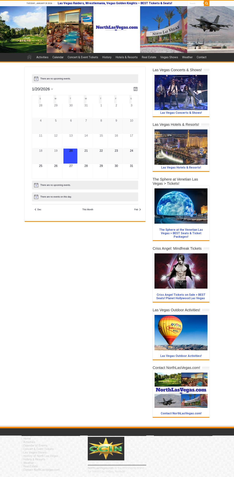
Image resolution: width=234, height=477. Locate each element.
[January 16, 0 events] (116, 140)
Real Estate (149, 57)
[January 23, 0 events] (116, 156)
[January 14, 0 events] (86, 140)
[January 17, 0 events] (131, 140)
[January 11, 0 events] (40, 140)
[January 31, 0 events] (131, 171)
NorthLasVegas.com (101, 468)
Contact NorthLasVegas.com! (181, 413)
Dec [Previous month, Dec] (38, 209)
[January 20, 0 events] (70, 156)
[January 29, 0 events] (101, 171)
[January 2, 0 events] (116, 110)
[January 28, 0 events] (86, 171)
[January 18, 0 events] (40, 156)
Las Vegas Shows (34, 452)
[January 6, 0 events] (70, 125)
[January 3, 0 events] (131, 110)
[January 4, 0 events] (40, 125)
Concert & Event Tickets (83, 57)
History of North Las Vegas (40, 456)
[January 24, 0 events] (131, 156)
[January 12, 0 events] (55, 140)
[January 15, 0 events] (101, 140)
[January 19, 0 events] (55, 156)
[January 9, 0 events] (116, 125)
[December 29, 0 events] (55, 110)
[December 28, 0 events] (40, 110)
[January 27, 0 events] (70, 171)
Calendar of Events (35, 445)
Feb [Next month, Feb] (137, 209)
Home (29, 57)
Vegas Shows (169, 57)
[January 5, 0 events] (55, 125)
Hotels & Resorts (127, 57)
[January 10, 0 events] (131, 125)
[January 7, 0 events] (86, 125)
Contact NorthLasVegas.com (41, 470)
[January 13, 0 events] (70, 140)
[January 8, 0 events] (101, 125)
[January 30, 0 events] (116, 171)
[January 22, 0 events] (101, 156)
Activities (42, 57)
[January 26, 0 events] (55, 171)
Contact (201, 57)
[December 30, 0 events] (70, 110)
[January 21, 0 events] (86, 156)
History (107, 57)
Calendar (58, 57)
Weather (187, 57)
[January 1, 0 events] (101, 110)
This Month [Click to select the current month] (87, 209)
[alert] (85, 78)
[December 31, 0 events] (86, 110)
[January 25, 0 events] (40, 171)
